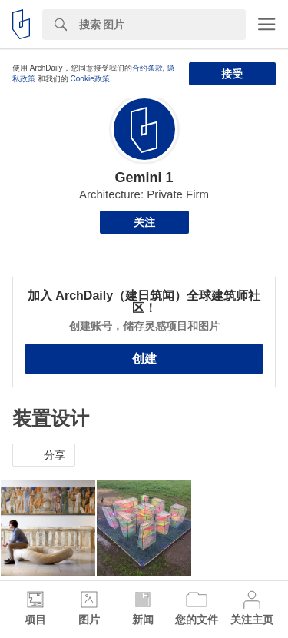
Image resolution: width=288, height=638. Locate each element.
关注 (144, 222)
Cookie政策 (90, 79)
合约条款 (147, 68)
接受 (232, 74)
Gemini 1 (143, 177)
